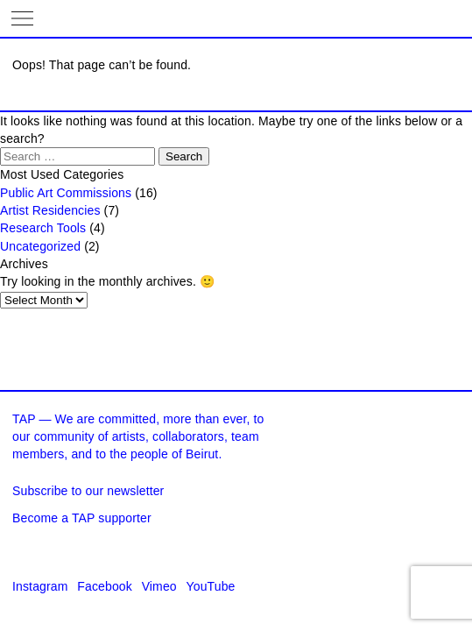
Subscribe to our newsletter (88, 491)
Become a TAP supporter (81, 518)
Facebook (104, 586)
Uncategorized (40, 246)
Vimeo (159, 586)
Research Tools (43, 228)
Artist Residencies (50, 210)
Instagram (40, 586)
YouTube (211, 586)
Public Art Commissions (65, 193)
